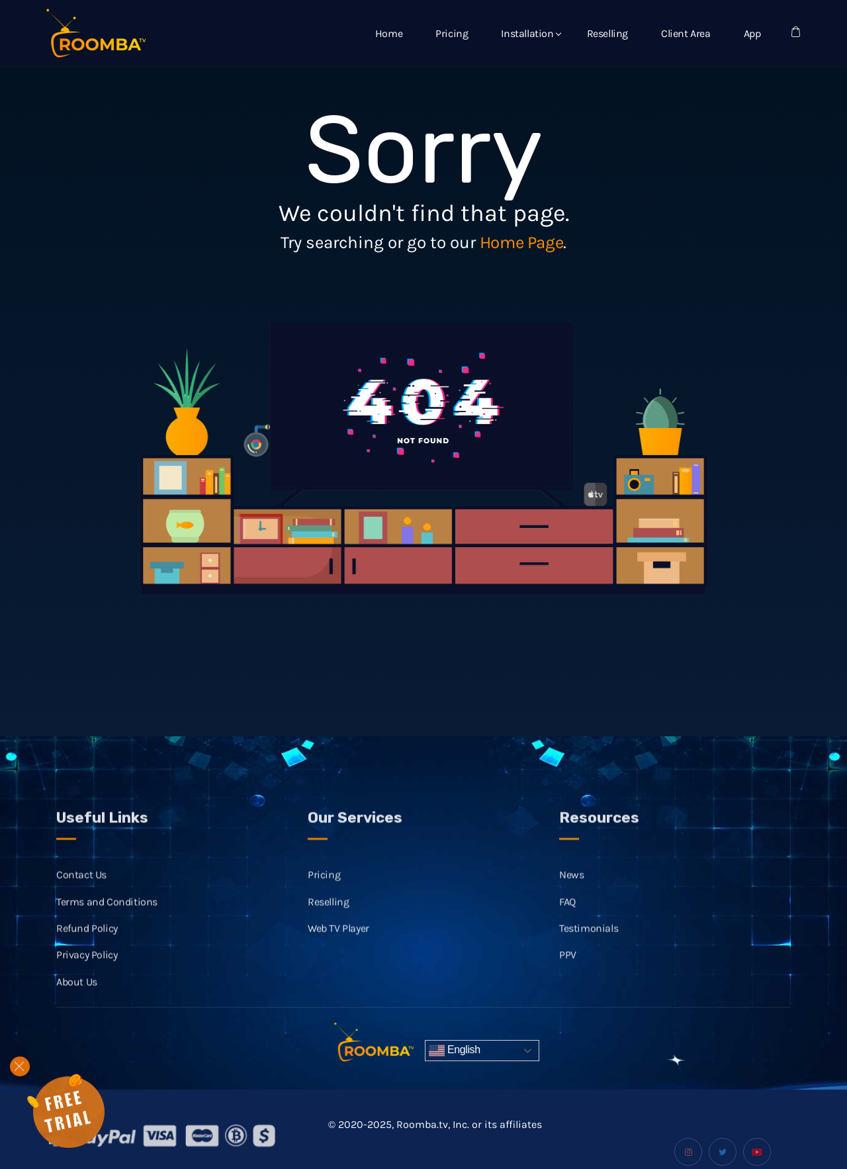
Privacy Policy (86, 966)
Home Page (521, 242)
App (752, 33)
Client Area (686, 33)
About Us (76, 993)
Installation (527, 33)
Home (388, 33)
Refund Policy (87, 939)
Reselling (607, 33)
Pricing (451, 33)
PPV (567, 966)
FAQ (567, 913)
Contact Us (81, 886)
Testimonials (588, 939)
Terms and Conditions (106, 913)
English (454, 1051)
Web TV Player (338, 939)
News (571, 886)
